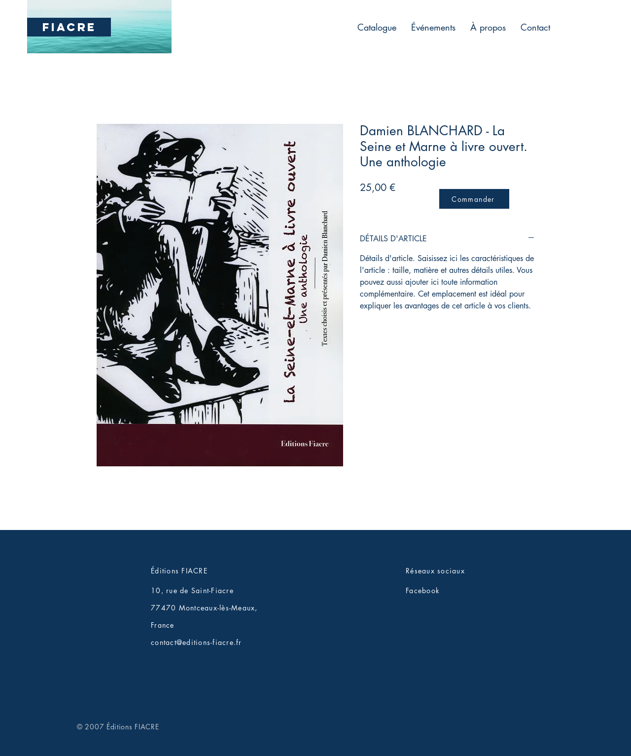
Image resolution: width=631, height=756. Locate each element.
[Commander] (474, 199)
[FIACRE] (69, 27)
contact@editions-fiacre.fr (196, 642)
